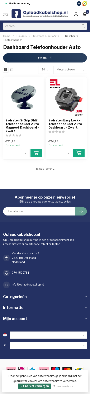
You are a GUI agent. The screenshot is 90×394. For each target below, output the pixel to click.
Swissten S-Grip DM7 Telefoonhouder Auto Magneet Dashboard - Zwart (22, 126)
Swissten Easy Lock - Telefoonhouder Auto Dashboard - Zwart (65, 124)
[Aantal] (25, 153)
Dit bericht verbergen (34, 386)
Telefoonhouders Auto (46, 36)
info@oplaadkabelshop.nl (28, 285)
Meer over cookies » (63, 386)
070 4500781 (20, 273)
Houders (21, 36)
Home (6, 36)
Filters (45, 58)
